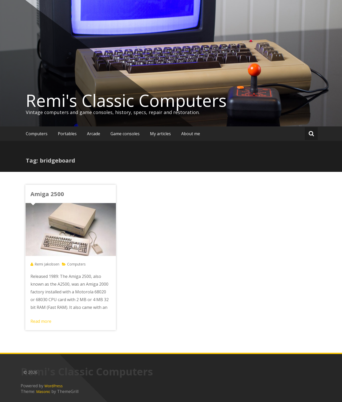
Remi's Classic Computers (126, 100)
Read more (40, 321)
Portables (67, 133)
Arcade (93, 133)
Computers (36, 133)
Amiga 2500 (47, 194)
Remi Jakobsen (47, 264)
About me (190, 133)
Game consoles (125, 133)
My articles (160, 133)
